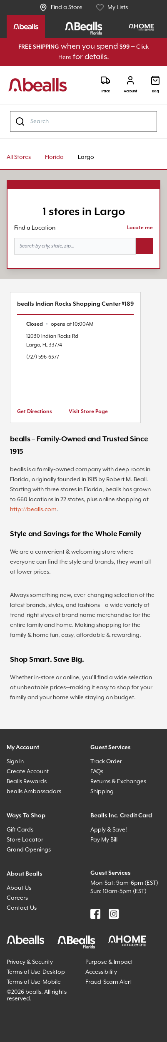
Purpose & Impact (109, 962)
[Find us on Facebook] (95, 914)
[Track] (105, 84)
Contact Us (22, 908)
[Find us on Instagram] (114, 914)
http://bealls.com (33, 509)
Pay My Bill (103, 840)
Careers (17, 898)
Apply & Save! (108, 830)
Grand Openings (29, 849)
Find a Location (34, 228)
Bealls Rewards (27, 781)
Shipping (102, 791)
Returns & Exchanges (118, 781)
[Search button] (144, 246)
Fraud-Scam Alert (108, 982)
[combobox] (83, 121)
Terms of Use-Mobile (34, 982)
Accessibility (101, 972)
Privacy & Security (30, 962)
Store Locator (25, 840)
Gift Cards (20, 830)
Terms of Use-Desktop (36, 972)
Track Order (106, 761)
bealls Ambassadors (34, 791)
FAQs (96, 771)
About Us (19, 888)
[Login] (130, 84)
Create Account (28, 771)
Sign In (15, 761)
